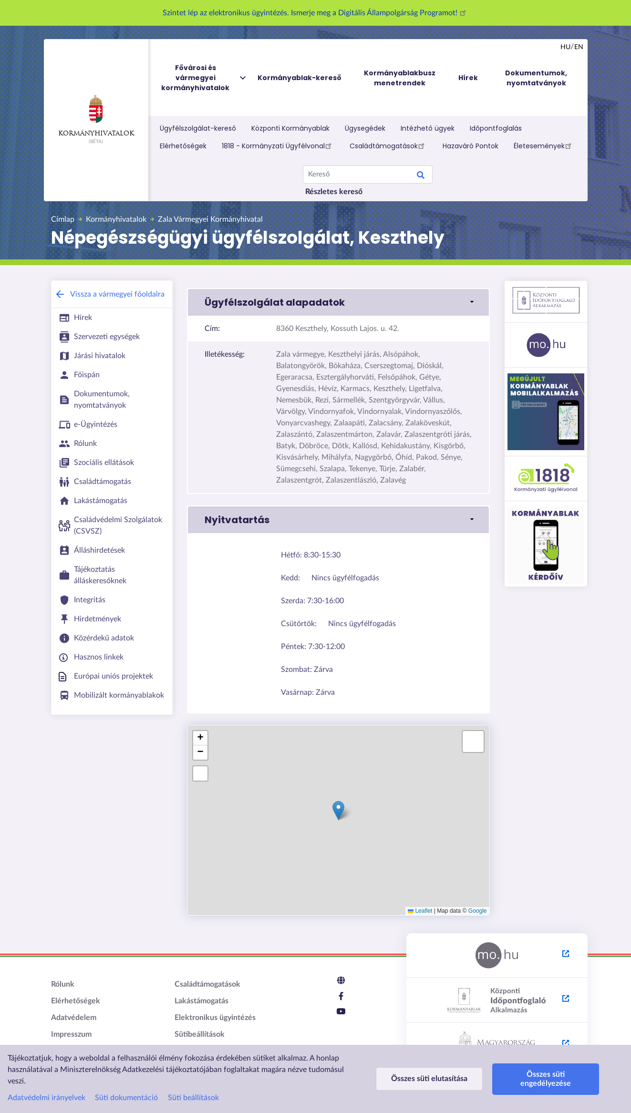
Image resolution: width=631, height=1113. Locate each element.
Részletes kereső (333, 192)
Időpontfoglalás (496, 128)
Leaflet (420, 910)
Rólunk (62, 984)
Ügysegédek (365, 128)
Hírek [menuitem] (468, 77)
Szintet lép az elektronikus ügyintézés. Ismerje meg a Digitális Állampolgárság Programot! (316, 13)
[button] (338, 302)
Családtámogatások (388, 145)
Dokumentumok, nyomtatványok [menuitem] (536, 78)
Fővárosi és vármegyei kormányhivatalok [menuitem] (204, 78)
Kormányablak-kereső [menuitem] (299, 77)
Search (420, 176)
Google (477, 910)
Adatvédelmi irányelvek (46, 1098)
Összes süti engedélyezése (540, 1079)
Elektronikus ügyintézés (215, 1017)
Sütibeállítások (200, 1034)
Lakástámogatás (201, 1001)
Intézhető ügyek (428, 128)
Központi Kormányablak (290, 128)
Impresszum (71, 1034)
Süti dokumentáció (126, 1098)
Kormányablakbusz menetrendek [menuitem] (399, 78)
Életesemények (544, 145)
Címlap (62, 219)
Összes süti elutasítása (427, 1078)
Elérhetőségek (183, 146)
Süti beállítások (193, 1098)
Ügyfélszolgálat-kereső (198, 128)
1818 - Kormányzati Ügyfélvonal (278, 145)
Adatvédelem (73, 1017)
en (578, 47)
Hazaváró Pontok (470, 146)
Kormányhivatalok (96, 116)
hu (565, 47)
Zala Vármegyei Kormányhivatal (210, 219)
